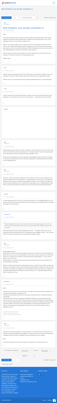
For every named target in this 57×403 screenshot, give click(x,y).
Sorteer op (42, 351)
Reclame (6, 109)
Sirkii (5, 67)
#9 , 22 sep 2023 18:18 (8, 284)
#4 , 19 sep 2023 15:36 (8, 146)
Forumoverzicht (6, 400)
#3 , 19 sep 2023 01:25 (8, 91)
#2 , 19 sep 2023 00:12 (8, 70)
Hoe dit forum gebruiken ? (27, 374)
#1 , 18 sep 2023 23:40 (8, 30)
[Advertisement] (30, 123)
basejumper (6, 281)
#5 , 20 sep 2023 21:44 (8, 174)
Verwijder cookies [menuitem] (51, 400)
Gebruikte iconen (24, 379)
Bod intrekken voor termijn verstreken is (17, 9)
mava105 (6, 194)
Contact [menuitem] (44, 400)
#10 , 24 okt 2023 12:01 (8, 328)
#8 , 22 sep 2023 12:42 (8, 247)
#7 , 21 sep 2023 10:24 (8, 217)
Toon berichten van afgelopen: (18, 351)
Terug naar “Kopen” (8, 364)
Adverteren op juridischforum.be (28, 381)
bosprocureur (7, 214)
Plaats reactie (6, 17)
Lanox (5, 88)
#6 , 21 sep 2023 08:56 (8, 196)
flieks (5, 22)
